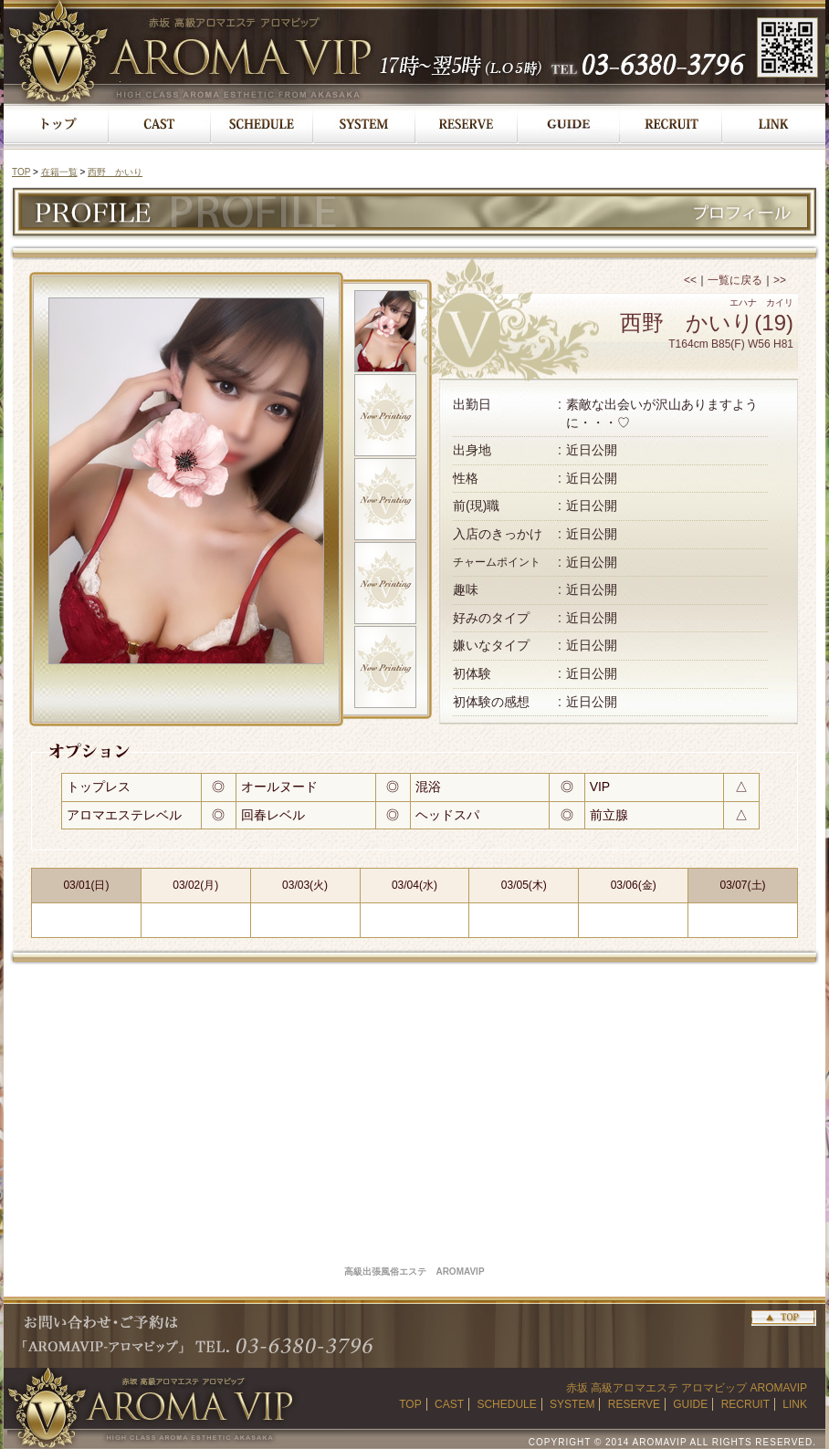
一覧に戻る (735, 280)
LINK (794, 1404)
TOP (21, 172)
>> (779, 280)
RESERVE (634, 1404)
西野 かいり (115, 172)
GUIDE (690, 1404)
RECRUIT (745, 1404)
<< (690, 280)
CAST (449, 1404)
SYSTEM (572, 1404)
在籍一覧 (59, 172)
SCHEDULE (506, 1404)
